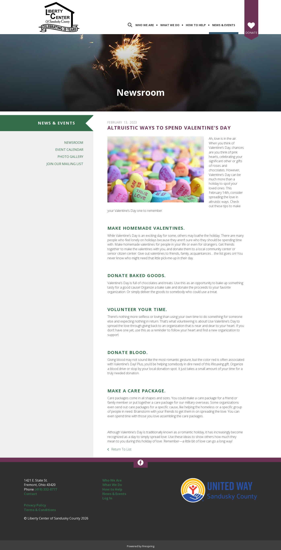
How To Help (196, 25)
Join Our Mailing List (64, 164)
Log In (107, 498)
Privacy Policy (35, 505)
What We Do (169, 25)
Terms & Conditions (40, 510)
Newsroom (73, 142)
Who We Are (144, 25)
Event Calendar (69, 149)
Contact (30, 494)
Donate (251, 33)
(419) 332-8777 (46, 489)
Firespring (148, 546)
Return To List (120, 449)
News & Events (223, 25)
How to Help (112, 489)
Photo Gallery (70, 156)
